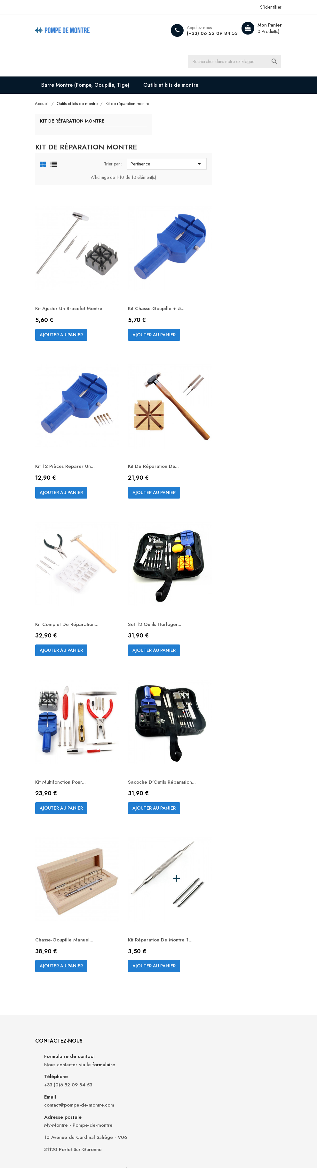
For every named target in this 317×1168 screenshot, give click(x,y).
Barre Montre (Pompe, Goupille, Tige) (94, 87)
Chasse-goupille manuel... (157, 833)
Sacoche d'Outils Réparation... (225, 690)
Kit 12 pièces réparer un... (157, 408)
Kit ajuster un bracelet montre (153, 265)
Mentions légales (181, 962)
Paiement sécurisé (183, 991)
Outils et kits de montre (179, 87)
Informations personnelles (237, 956)
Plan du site (176, 1001)
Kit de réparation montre (80, 124)
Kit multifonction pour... (154, 687)
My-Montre (78, 1145)
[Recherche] (238, 62)
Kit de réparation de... (231, 408)
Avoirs (229, 979)
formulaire (69, 974)
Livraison (173, 952)
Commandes (236, 969)
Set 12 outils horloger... (233, 547)
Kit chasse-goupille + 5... (234, 261)
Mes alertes (236, 1008)
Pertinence (237, 137)
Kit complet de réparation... (160, 547)
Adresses (233, 988)
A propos (173, 982)
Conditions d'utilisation (188, 972)
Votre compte (243, 935)
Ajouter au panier (153, 295)
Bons (228, 998)
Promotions (115, 952)
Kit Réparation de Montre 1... (239, 833)
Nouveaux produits (124, 962)
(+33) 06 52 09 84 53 (203, 33)
